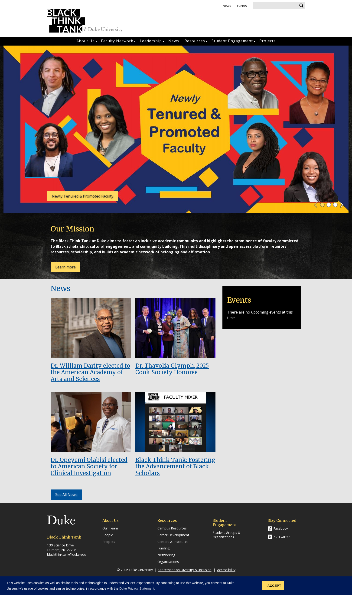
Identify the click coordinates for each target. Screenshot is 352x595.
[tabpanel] (176, 129)
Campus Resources (172, 528)
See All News (66, 494)
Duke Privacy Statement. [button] (137, 588)
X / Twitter (282, 537)
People (107, 535)
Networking (166, 555)
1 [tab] (322, 204)
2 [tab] (328, 204)
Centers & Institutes (172, 542)
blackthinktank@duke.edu (66, 554)
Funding (163, 548)
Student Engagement (232, 40)
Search (301, 5)
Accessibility (226, 570)
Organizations (168, 562)
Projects (267, 40)
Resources (195, 40)
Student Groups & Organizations (227, 535)
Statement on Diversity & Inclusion (185, 570)
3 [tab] (335, 204)
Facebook (280, 528)
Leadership (151, 40)
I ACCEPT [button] (273, 586)
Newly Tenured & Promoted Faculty (82, 196)
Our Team (110, 528)
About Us (85, 40)
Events (242, 5)
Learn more (67, 268)
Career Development (173, 535)
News (226, 5)
